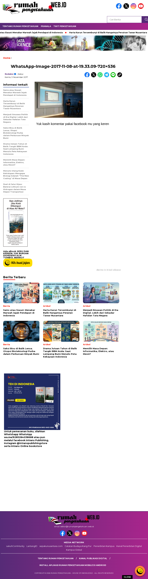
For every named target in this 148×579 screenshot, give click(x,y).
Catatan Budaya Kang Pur (78, 546)
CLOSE (127, 577)
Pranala (46, 26)
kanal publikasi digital (93, 558)
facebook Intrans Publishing (31, 440)
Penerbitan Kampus (104, 546)
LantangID (32, 546)
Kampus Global (74, 549)
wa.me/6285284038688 (18, 437)
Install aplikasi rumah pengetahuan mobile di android (72, 565)
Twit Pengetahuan (64, 26)
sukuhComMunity (15, 546)
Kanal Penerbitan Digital (129, 546)
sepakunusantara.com (51, 546)
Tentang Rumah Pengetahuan (20, 26)
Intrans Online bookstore (26, 446)
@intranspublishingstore (32, 443)
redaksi (9, 74)
